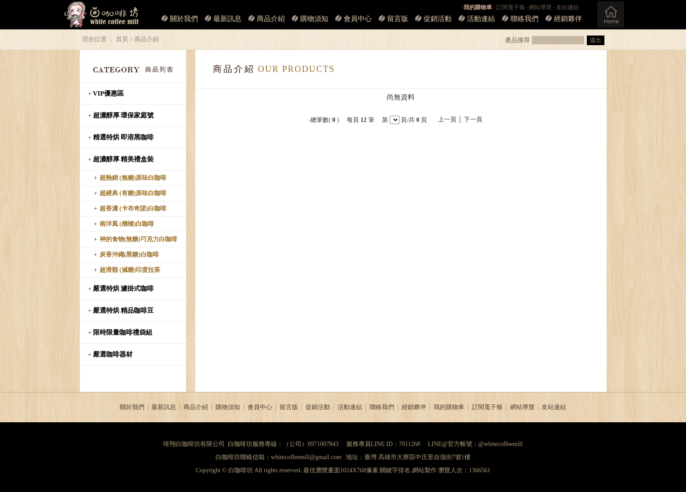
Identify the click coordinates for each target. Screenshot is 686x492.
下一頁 (473, 119)
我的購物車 (449, 407)
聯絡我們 (524, 18)
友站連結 (567, 7)
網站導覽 (540, 7)
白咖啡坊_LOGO (101, 14)
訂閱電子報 (510, 7)
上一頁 (447, 119)
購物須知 (314, 18)
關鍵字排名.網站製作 (408, 470)
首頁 (122, 39)
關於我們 (184, 18)
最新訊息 (227, 18)
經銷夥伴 (568, 18)
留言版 (397, 18)
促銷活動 (438, 18)
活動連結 (481, 18)
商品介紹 (271, 18)
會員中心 (358, 18)
